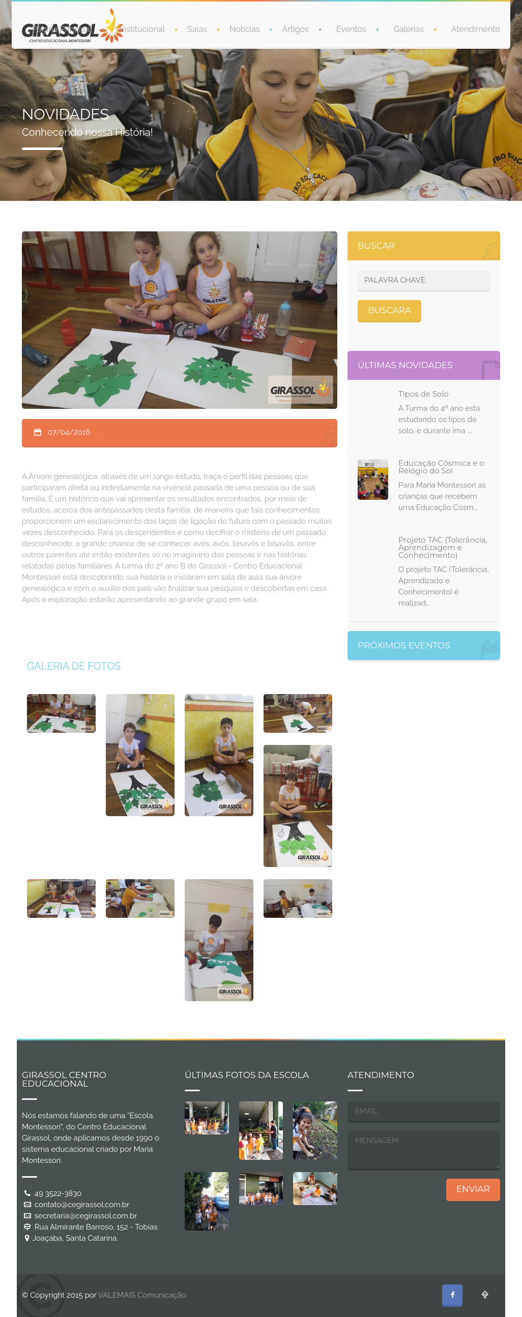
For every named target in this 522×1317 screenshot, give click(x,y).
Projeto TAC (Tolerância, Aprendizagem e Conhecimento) (442, 547)
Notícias (244, 29)
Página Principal (62, 29)
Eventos (351, 29)
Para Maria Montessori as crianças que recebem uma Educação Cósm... (442, 496)
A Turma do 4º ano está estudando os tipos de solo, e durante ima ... (439, 419)
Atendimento (475, 29)
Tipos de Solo (423, 394)
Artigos (295, 29)
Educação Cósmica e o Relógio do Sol (441, 466)
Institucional (142, 29)
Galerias (409, 29)
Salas (197, 29)
